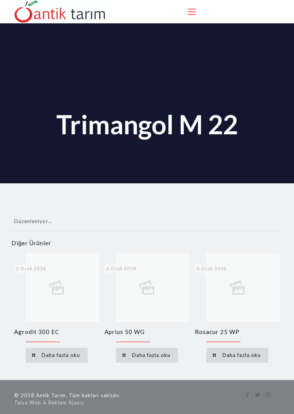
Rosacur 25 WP (217, 331)
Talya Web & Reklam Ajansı (49, 402)
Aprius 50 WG (125, 331)
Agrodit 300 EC (36, 331)
